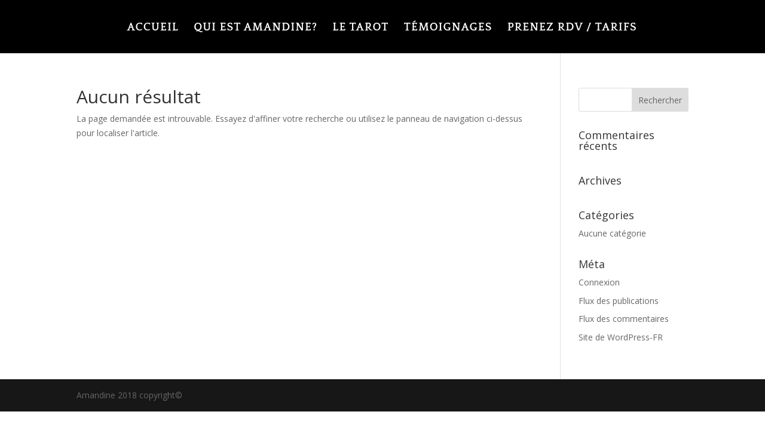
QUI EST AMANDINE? (255, 28)
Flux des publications (619, 300)
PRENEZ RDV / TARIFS (572, 28)
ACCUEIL (152, 28)
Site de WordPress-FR (621, 337)
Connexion (599, 282)
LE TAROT (360, 28)
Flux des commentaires (624, 318)
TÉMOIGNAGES (448, 28)
